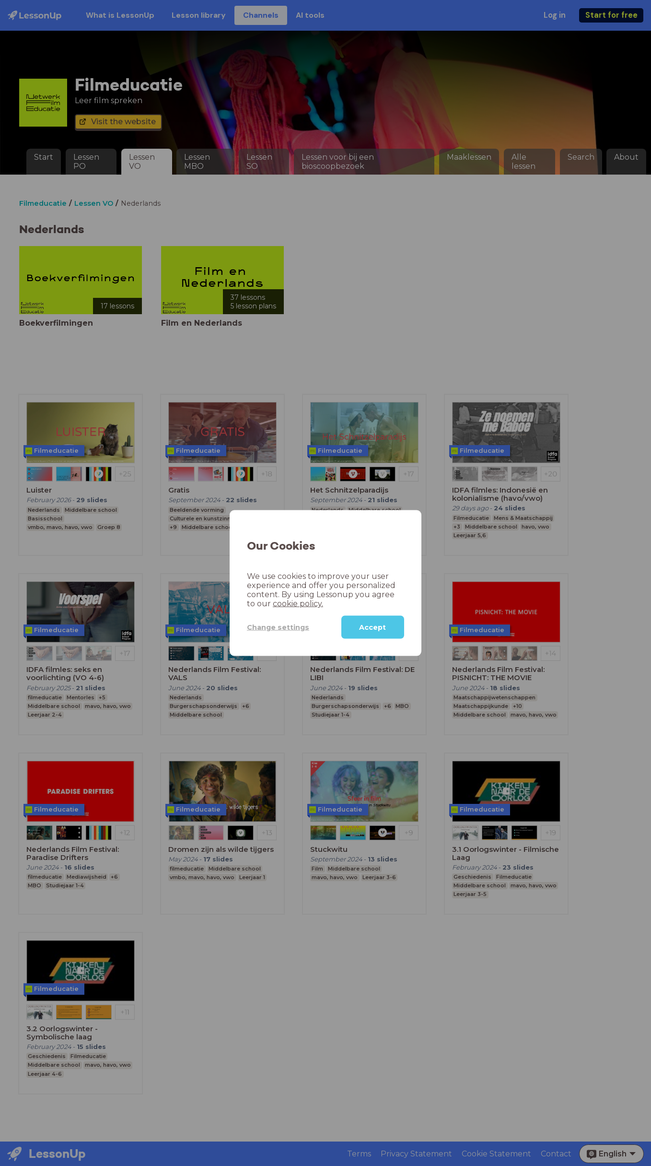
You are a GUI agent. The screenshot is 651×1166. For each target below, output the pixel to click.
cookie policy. (298, 603)
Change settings (278, 627)
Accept (372, 627)
